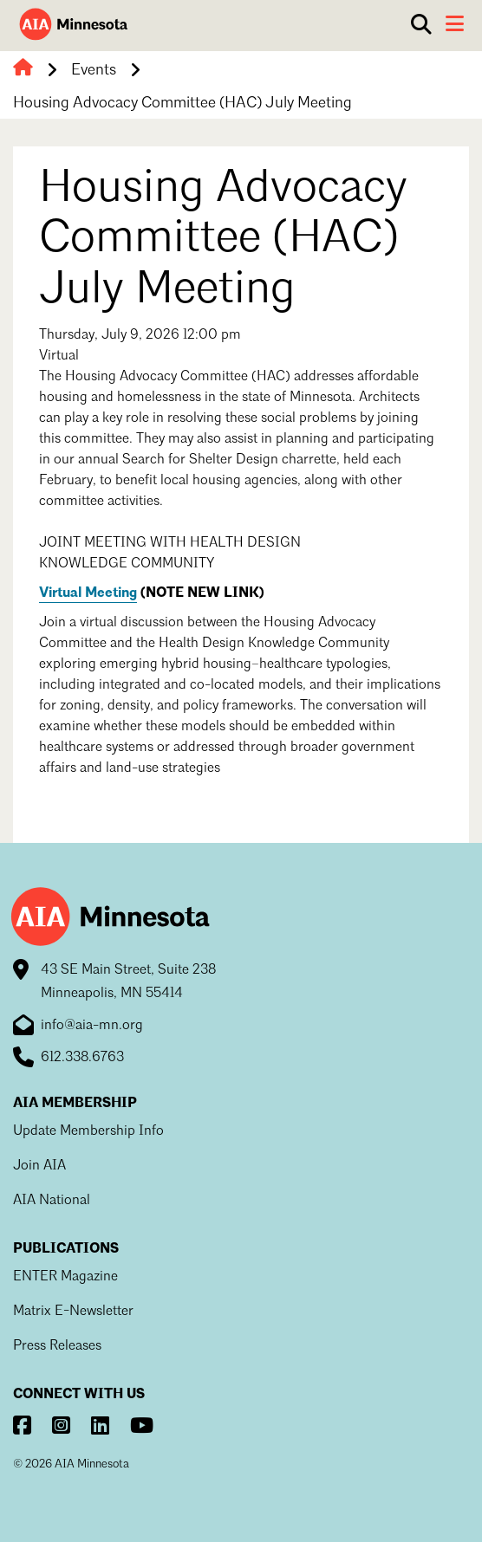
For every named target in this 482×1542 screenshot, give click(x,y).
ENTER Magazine (65, 1277)
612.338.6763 (82, 1058)
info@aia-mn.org (92, 1026)
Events (93, 70)
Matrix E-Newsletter (73, 1311)
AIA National (51, 1201)
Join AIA (39, 1166)
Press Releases (57, 1346)
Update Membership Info (88, 1131)
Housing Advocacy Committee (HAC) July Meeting (182, 103)
